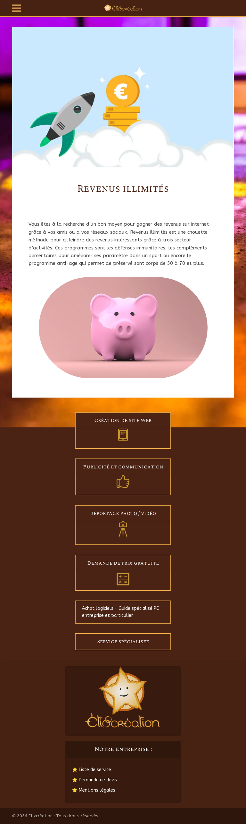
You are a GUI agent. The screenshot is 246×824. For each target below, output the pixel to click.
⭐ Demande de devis (94, 780)
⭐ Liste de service (91, 769)
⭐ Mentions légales (93, 790)
